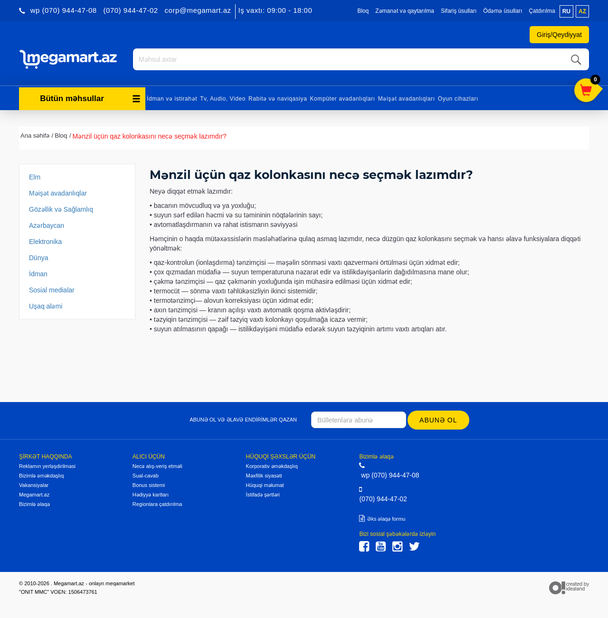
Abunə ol (438, 420)
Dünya (38, 258)
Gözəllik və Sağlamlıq (61, 209)
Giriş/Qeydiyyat (559, 34)
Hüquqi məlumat (265, 485)
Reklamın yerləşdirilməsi (47, 466)
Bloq (363, 11)
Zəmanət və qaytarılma (404, 11)
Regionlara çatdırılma (157, 504)
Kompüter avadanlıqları (342, 98)
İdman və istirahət (172, 98)
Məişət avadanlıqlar (58, 193)
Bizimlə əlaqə (34, 504)
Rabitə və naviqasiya (277, 98)
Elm (34, 177)
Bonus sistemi (149, 485)
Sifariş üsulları (458, 11)
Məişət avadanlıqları (406, 98)
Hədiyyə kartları (151, 494)
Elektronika (45, 241)
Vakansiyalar (33, 485)
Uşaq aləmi (45, 306)
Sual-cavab (146, 475)
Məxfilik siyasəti (264, 475)
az (582, 11)
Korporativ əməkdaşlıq (272, 466)
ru (566, 11)
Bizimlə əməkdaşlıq (41, 475)
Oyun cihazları (458, 98)
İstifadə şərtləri (263, 494)
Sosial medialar (52, 290)
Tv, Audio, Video (223, 98)
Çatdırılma (542, 11)
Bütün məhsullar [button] (90, 98)
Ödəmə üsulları (502, 11)
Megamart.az (34, 494)
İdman (38, 274)
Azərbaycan (46, 225)
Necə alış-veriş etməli (157, 466)
